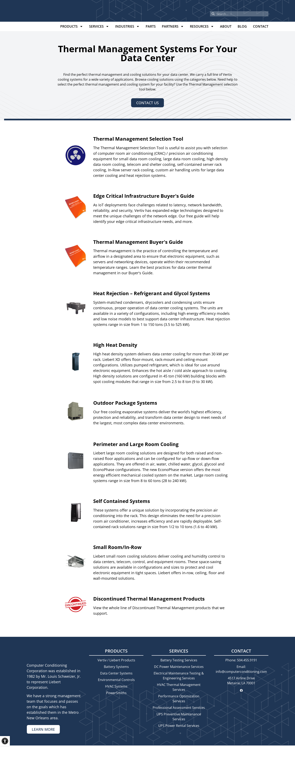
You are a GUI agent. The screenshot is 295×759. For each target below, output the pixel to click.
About (225, 26)
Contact (260, 26)
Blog (242, 26)
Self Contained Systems (121, 501)
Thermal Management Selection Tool (138, 138)
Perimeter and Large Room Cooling (136, 444)
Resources (202, 26)
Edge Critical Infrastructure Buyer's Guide (143, 195)
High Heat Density (115, 344)
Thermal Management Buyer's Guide (138, 241)
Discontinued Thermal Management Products (149, 598)
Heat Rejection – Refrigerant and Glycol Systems (151, 293)
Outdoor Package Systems (125, 402)
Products (71, 26)
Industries (127, 26)
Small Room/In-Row (117, 547)
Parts (151, 26)
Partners (173, 26)
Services (99, 26)
